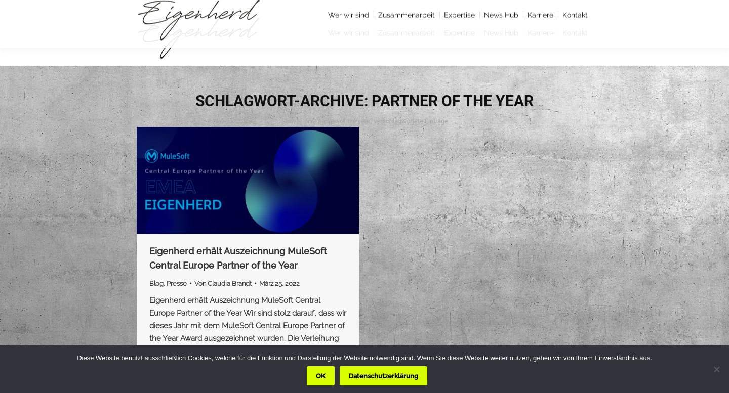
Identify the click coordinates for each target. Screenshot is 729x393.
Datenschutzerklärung (383, 376)
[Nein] (716, 369)
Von (223, 283)
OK (321, 376)
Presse (177, 283)
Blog (156, 283)
